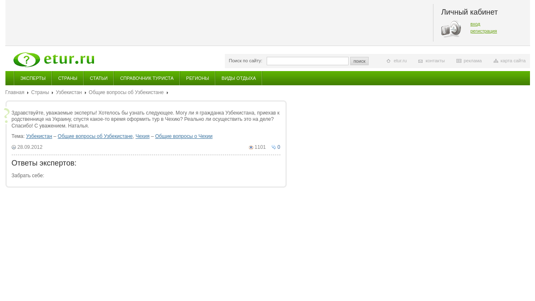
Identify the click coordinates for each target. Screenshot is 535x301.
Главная (15, 92)
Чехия (142, 136)
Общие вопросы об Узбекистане (126, 92)
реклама (473, 60)
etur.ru (400, 60)
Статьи (98, 78)
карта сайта (513, 60)
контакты (435, 60)
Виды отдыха (239, 78)
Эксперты (33, 78)
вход (476, 23)
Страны (67, 78)
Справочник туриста (146, 78)
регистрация (484, 30)
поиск (360, 61)
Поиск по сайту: (245, 60)
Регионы (197, 78)
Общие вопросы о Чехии (183, 136)
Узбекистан (69, 92)
